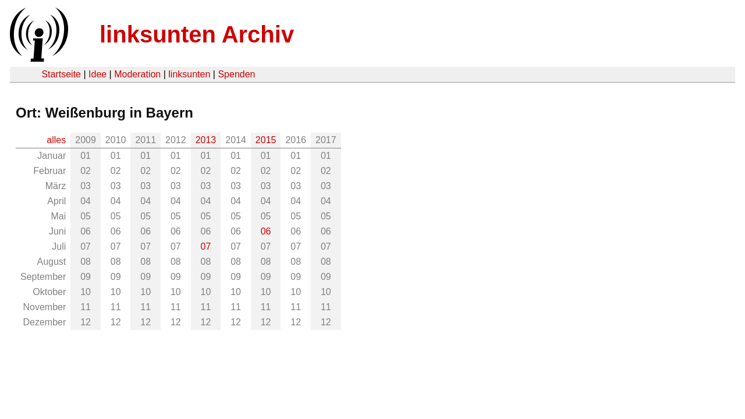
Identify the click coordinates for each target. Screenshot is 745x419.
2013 (206, 140)
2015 (266, 140)
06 (266, 231)
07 (206, 246)
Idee (97, 74)
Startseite (61, 74)
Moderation (137, 74)
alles (56, 140)
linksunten (189, 74)
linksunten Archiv (197, 34)
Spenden (236, 74)
